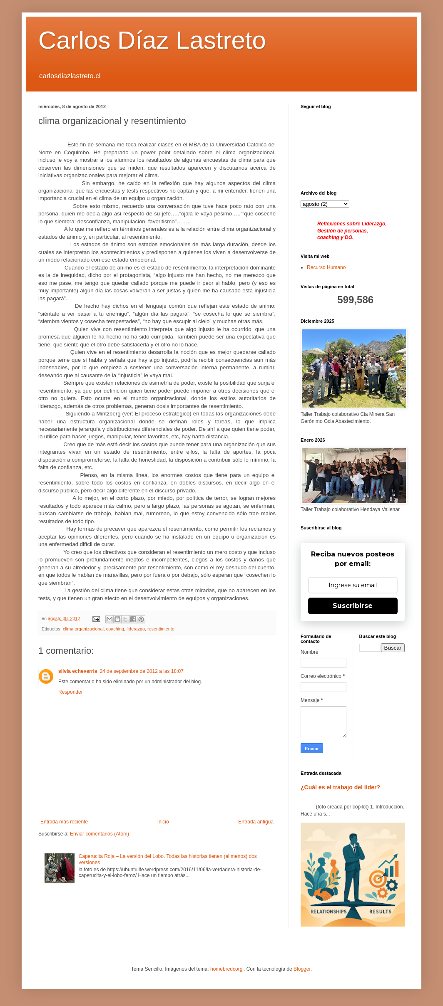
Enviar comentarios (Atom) (99, 834)
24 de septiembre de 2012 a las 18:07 (141, 671)
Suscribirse (353, 606)
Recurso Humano (326, 267)
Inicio (163, 822)
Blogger (302, 969)
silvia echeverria (77, 671)
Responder (70, 692)
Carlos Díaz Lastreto (152, 40)
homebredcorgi (227, 969)
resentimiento (160, 628)
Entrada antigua (256, 822)
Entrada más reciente (64, 822)
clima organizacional (83, 628)
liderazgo (136, 628)
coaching (115, 628)
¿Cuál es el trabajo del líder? (340, 787)
